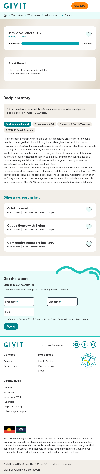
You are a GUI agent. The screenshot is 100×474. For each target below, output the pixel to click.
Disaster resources (48, 365)
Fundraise (9, 401)
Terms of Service (75, 319)
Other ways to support (16, 411)
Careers (8, 361)
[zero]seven (32, 469)
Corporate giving (13, 406)
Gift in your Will (12, 396)
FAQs (41, 370)
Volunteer (9, 392)
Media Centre (45, 361)
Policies (55, 464)
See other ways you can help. (24, 73)
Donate (8, 387)
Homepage (15, 6)
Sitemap (67, 464)
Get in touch (10, 365)
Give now (79, 5)
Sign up (11, 326)
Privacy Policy (57, 319)
